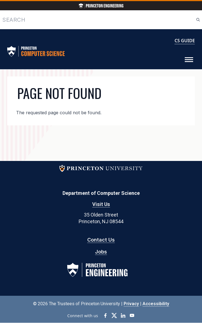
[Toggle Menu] (189, 59)
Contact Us (101, 240)
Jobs (101, 252)
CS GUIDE (184, 41)
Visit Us (101, 204)
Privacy (131, 303)
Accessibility (156, 303)
